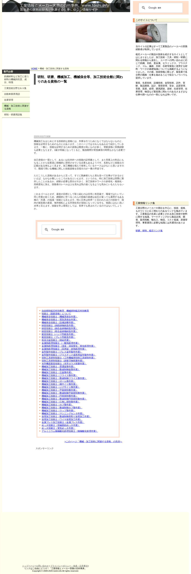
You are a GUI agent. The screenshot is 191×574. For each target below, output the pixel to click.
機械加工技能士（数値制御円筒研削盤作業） (64, 399)
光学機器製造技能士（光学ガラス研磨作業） (64, 363)
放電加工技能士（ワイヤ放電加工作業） (62, 419)
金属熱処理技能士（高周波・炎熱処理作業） (64, 349)
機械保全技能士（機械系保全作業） (60, 316)
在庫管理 (8, 100)
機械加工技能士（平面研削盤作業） (60, 390)
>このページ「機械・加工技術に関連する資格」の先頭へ (93, 441)
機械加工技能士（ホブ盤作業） (57, 404)
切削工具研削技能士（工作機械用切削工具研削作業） (69, 357)
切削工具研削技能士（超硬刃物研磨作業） (63, 360)
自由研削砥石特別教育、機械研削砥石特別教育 (65, 310)
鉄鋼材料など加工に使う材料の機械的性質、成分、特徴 (16, 79)
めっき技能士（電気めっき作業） (58, 428)
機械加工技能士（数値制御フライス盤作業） (64, 378)
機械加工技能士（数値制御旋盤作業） (61, 369)
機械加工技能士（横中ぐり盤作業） (60, 384)
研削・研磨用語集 (13, 114)
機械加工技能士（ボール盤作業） (58, 381)
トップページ (28, 566)
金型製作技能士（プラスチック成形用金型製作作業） (69, 354)
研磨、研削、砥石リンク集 (149, 230)
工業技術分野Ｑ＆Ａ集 (15, 88)
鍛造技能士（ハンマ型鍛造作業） (58, 334)
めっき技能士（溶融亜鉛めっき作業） (61, 425)
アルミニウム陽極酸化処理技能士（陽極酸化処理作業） (70, 431)
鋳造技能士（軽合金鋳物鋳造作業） (60, 331)
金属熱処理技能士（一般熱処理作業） (61, 343)
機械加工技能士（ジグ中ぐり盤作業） (61, 387)
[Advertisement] (66, 38)
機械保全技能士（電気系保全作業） (60, 319)
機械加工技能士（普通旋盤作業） (58, 366)
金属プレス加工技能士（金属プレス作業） (63, 422)
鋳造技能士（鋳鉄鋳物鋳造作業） (58, 325)
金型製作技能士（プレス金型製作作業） (62, 352)
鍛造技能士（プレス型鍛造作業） (58, 337)
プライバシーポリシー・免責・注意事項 (69, 566)
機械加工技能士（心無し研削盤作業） (61, 401)
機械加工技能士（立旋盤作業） (57, 372)
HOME (34, 68)
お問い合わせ (42, 566)
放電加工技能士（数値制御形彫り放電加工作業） (66, 416)
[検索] (78, 230)
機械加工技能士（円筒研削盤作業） (60, 396)
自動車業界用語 (12, 94)
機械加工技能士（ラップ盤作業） (58, 410)
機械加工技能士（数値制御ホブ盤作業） (62, 407)
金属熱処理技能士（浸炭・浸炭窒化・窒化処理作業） (69, 346)
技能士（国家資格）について (56, 313)
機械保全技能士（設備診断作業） (58, 322)
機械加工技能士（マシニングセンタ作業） (63, 413)
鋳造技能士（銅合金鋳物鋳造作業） (60, 328)
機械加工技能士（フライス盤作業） (60, 375)
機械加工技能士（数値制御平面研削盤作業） (64, 393)
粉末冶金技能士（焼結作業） (56, 340)
